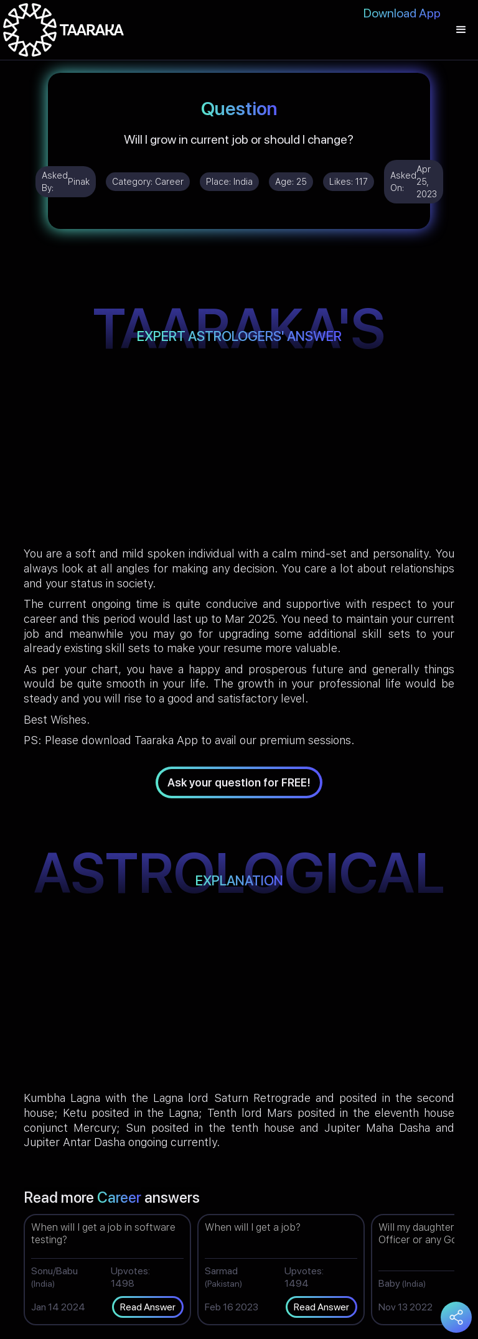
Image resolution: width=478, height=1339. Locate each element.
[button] (461, 30)
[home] (63, 30)
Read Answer (148, 1307)
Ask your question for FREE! (239, 782)
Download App (402, 13)
